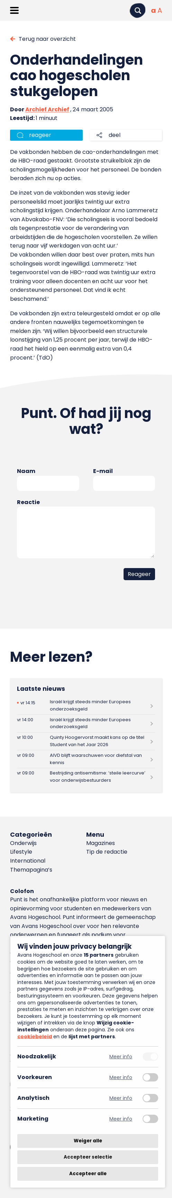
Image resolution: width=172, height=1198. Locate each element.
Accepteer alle (88, 1173)
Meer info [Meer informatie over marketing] (120, 1119)
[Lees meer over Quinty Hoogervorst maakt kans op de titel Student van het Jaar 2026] (86, 741)
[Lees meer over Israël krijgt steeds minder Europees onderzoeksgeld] (86, 705)
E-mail (103, 471)
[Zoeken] (137, 10)
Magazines (100, 843)
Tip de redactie (106, 852)
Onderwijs (23, 843)
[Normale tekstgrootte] (153, 10)
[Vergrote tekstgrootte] (159, 10)
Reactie (28, 502)
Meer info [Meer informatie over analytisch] (120, 1098)
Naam (26, 471)
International (27, 861)
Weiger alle (88, 1140)
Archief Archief (47, 109)
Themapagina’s (31, 870)
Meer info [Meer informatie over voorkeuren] (120, 1077)
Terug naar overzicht (47, 39)
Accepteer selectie (88, 1157)
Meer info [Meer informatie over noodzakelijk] (120, 1056)
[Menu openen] (14, 10)
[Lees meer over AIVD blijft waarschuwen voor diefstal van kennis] (86, 759)
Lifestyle (21, 852)
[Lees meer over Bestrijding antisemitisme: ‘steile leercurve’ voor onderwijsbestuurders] (86, 777)
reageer (40, 135)
